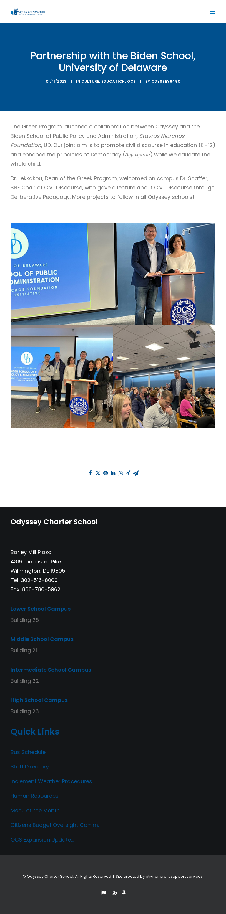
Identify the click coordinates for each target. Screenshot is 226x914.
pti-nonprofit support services (174, 876)
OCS (131, 81)
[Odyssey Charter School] (28, 11)
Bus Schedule (28, 752)
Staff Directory (30, 766)
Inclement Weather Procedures (51, 781)
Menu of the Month (35, 810)
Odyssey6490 (166, 81)
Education (113, 81)
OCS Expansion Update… (42, 839)
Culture (90, 81)
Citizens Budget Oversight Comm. (55, 825)
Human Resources (35, 795)
